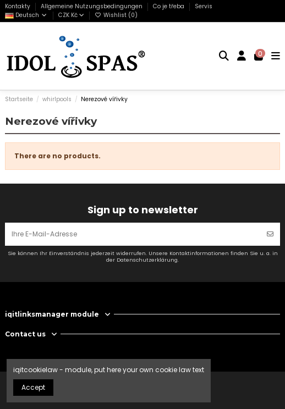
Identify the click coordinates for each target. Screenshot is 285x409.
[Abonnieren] (270, 234)
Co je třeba (169, 6)
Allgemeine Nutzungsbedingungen (92, 6)
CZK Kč (71, 15)
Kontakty (18, 6)
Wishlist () (116, 15)
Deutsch (26, 15)
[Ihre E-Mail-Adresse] (133, 234)
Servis (203, 6)
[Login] (241, 56)
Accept (33, 387)
